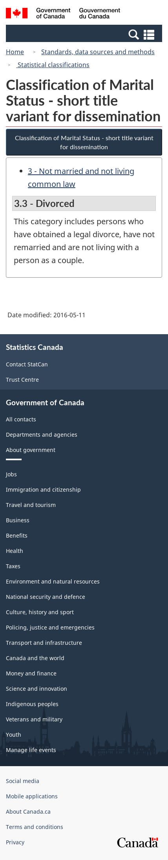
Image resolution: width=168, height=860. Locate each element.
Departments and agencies (41, 434)
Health (14, 550)
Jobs (11, 474)
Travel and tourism (31, 505)
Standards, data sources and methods (98, 52)
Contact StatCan (27, 364)
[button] (85, 34)
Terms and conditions (34, 827)
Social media (22, 781)
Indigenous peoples (32, 704)
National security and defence (45, 596)
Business (17, 520)
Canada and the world (35, 658)
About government (30, 450)
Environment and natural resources (53, 581)
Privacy (15, 842)
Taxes (13, 566)
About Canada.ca (28, 811)
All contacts (21, 419)
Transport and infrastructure (44, 642)
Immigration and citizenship (43, 489)
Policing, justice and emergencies (50, 627)
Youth (13, 734)
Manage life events (31, 750)
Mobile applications (32, 796)
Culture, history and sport (40, 612)
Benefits (16, 535)
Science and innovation (36, 688)
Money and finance (31, 673)
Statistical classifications (52, 64)
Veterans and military (34, 719)
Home (15, 52)
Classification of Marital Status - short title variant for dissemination (84, 142)
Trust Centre (22, 379)
